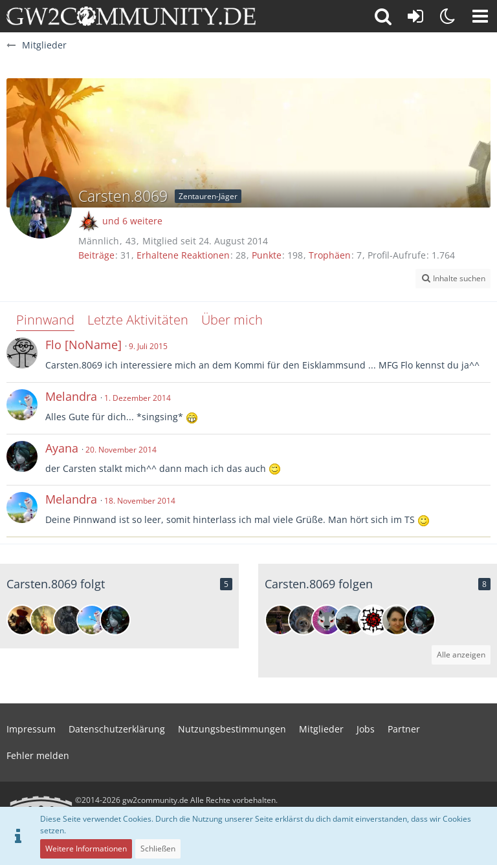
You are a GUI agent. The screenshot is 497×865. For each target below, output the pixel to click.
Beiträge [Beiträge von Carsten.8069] (96, 255)
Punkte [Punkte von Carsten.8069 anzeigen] (267, 255)
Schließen (157, 848)
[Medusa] (45, 619)
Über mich (232, 319)
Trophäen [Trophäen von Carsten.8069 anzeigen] (330, 255)
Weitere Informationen (86, 848)
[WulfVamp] (326, 619)
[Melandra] (91, 619)
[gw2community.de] (131, 16)
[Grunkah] (22, 619)
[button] (480, 16)
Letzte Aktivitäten (137, 319)
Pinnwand (45, 319)
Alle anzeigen (461, 654)
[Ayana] (115, 619)
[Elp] (373, 619)
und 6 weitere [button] (132, 221)
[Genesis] (303, 619)
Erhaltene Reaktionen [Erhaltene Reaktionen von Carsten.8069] (183, 255)
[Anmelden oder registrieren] (415, 16)
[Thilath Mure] (68, 619)
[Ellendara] (396, 619)
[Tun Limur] (350, 619)
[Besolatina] (280, 619)
